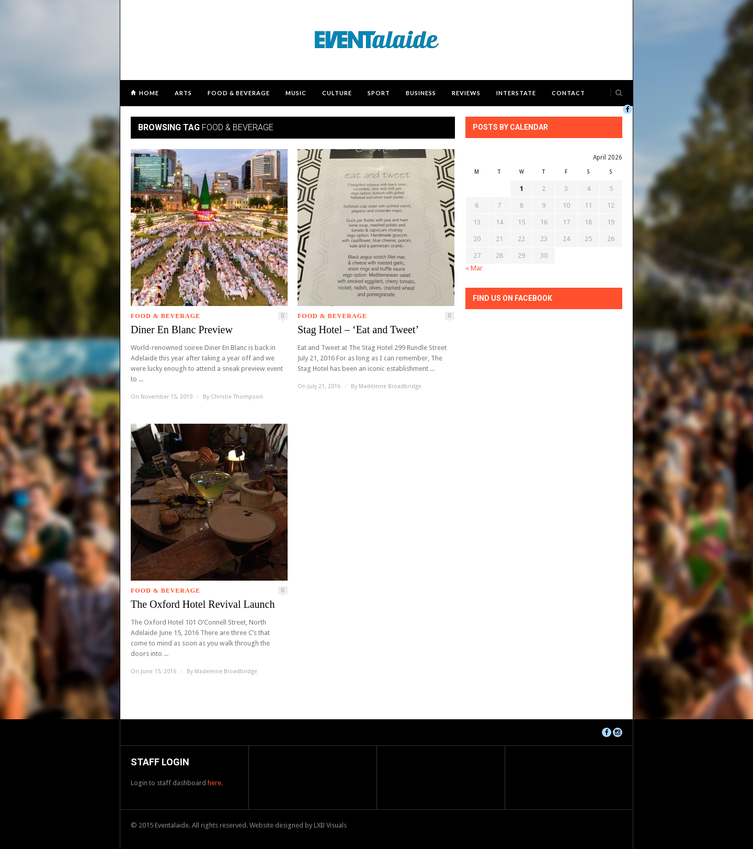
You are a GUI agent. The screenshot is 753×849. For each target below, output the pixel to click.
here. (215, 783)
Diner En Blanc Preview (182, 329)
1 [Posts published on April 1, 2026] (521, 189)
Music (296, 92)
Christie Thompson (237, 396)
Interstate (516, 92)
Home (149, 92)
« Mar (474, 268)
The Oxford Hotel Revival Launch (203, 604)
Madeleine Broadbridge (390, 386)
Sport (379, 92)
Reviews (466, 92)
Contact (568, 92)
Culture (337, 92)
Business (421, 92)
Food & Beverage (239, 92)
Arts (183, 92)
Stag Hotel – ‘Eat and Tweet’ (358, 329)
